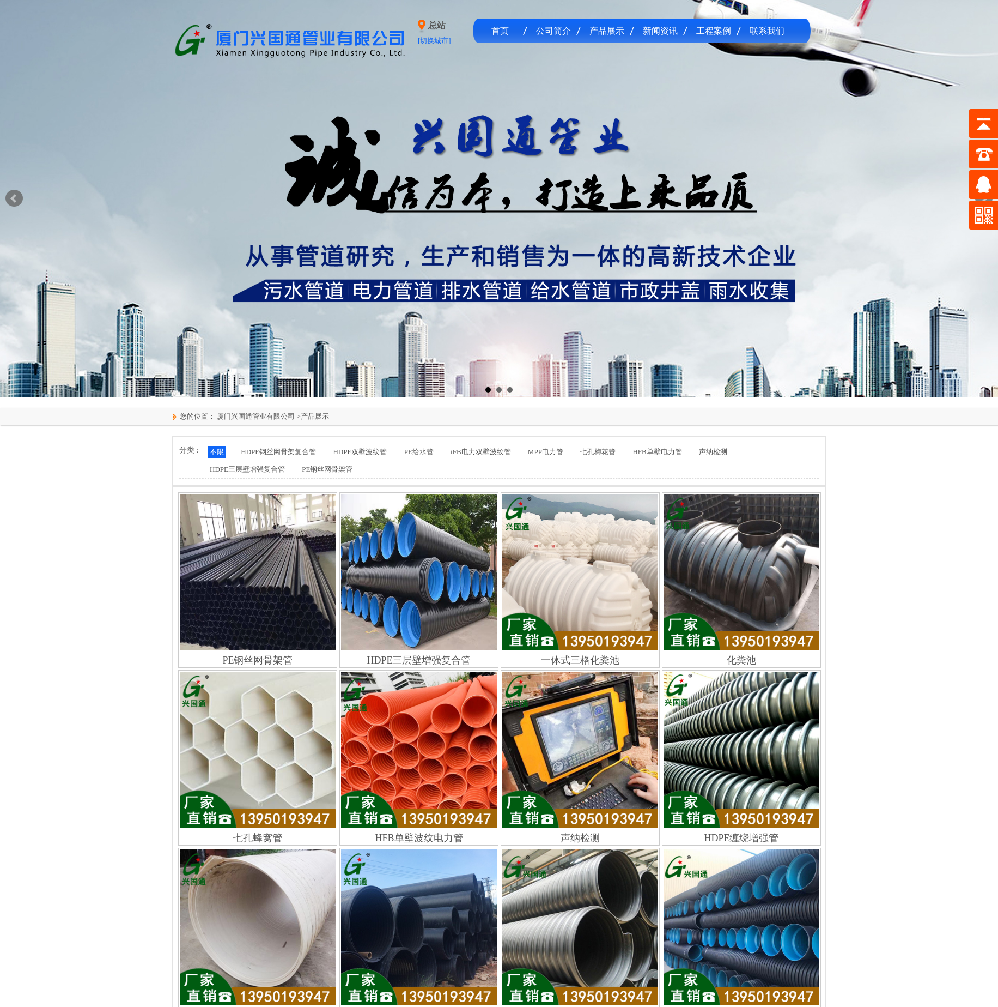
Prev (14, 198)
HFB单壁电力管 (656, 452)
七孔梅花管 (598, 452)
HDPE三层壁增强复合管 (247, 469)
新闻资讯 (660, 30)
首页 (500, 30)
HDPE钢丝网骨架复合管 (278, 452)
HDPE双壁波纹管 (360, 452)
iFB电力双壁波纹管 (481, 452)
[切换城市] (434, 41)
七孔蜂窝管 (257, 838)
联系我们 (767, 30)
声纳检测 (713, 452)
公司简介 (553, 30)
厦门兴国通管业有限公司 (255, 416)
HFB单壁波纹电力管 (419, 838)
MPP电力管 (545, 452)
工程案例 (713, 30)
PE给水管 (419, 452)
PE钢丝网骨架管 (327, 469)
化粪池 (741, 660)
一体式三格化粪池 (580, 660)
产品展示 (606, 30)
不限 (217, 452)
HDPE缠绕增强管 (741, 838)
